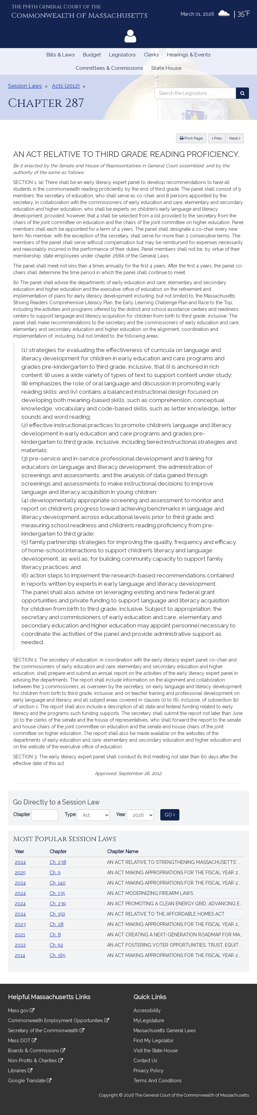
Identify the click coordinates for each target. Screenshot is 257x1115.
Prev (219, 138)
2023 (20, 924)
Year (120, 814)
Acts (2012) (66, 86)
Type (70, 814)
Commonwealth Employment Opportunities (58, 1020)
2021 (20, 934)
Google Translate (30, 1080)
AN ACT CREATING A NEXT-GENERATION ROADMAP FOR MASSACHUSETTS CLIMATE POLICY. (175, 934)
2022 (20, 945)
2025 (20, 872)
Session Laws (25, 86)
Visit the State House (156, 1050)
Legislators (122, 55)
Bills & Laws (61, 55)
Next (234, 138)
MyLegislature (149, 1020)
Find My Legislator (154, 1040)
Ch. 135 (57, 893)
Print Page (191, 138)
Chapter (21, 814)
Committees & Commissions (109, 68)
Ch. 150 (57, 914)
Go (172, 814)
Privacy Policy (149, 1070)
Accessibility (147, 1010)
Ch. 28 (57, 924)
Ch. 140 (58, 883)
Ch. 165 (57, 955)
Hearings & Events (189, 55)
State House (166, 68)
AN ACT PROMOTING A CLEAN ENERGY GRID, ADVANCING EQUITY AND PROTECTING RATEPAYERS (175, 903)
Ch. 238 (58, 862)
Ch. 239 (58, 903)
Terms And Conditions (158, 1080)
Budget (92, 55)
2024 (20, 862)
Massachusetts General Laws (165, 1030)
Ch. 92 (56, 945)
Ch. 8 (55, 934)
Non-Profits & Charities (35, 1060)
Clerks (151, 55)
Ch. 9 (55, 872)
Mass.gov (21, 1010)
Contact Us (145, 1060)
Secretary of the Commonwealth (46, 1030)
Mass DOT (22, 1040)
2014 (20, 955)
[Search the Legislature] (242, 93)
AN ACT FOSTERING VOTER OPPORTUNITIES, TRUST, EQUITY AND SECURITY (175, 945)
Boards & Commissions (36, 1050)
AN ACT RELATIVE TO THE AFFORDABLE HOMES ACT (166, 914)
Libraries (20, 1070)
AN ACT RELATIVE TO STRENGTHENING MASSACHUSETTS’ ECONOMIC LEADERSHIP (175, 862)
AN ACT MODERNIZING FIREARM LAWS (150, 893)
